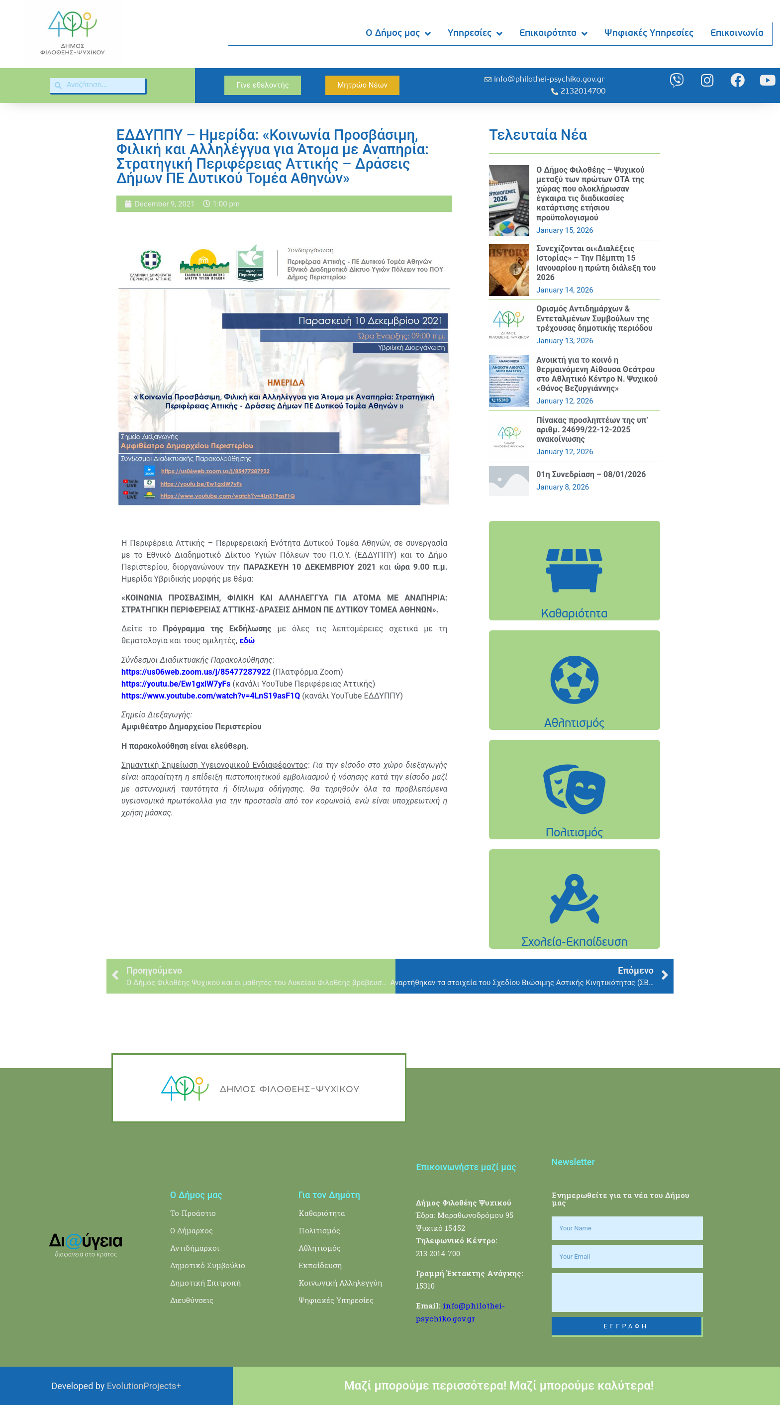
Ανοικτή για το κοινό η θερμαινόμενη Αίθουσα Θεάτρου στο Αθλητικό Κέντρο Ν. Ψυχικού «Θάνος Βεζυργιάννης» (597, 374)
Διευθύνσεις (191, 1300)
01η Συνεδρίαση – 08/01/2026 (591, 474)
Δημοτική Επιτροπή (205, 1283)
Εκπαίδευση (320, 1265)
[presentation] (627, 1292)
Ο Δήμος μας (398, 34)
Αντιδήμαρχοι (194, 1248)
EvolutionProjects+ (144, 1386)
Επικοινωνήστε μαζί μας (466, 1167)
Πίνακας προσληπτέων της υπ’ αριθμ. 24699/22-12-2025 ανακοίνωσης (592, 429)
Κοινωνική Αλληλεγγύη (340, 1283)
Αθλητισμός (319, 1248)
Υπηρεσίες (475, 34)
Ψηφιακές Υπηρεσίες (649, 33)
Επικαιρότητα (554, 34)
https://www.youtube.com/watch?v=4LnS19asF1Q (210, 696)
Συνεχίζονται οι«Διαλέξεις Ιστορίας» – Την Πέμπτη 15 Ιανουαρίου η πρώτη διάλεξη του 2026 (596, 263)
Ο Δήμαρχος (191, 1230)
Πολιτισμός (319, 1230)
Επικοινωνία (737, 33)
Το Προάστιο (193, 1213)
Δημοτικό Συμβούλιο (207, 1265)
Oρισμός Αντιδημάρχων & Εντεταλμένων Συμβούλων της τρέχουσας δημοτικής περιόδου (594, 318)
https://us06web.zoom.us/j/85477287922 (196, 672)
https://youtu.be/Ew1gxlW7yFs (176, 684)
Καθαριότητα (321, 1213)
